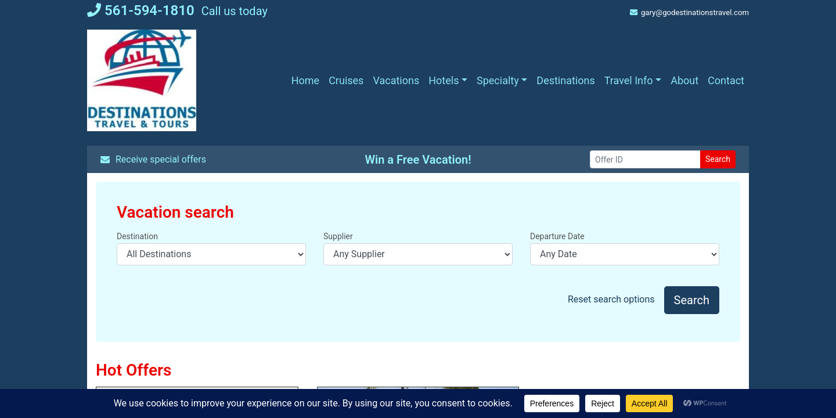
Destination (137, 236)
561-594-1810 (140, 10)
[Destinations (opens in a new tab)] (565, 80)
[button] (448, 80)
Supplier (338, 236)
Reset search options (611, 299)
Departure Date (557, 236)
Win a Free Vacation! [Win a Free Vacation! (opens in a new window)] (418, 160)
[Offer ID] (645, 159)
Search (717, 159)
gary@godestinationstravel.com (689, 12)
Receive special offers (153, 159)
